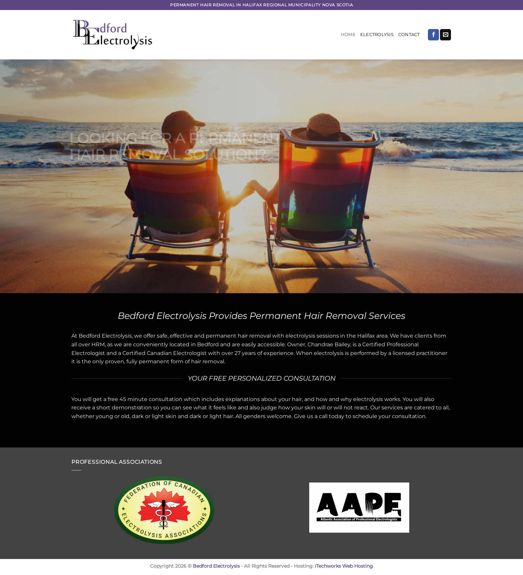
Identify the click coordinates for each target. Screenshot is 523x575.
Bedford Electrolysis (216, 566)
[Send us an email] (445, 34)
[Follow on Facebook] (433, 34)
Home (348, 34)
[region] (261, 176)
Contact (409, 34)
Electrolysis (377, 34)
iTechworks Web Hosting (344, 566)
